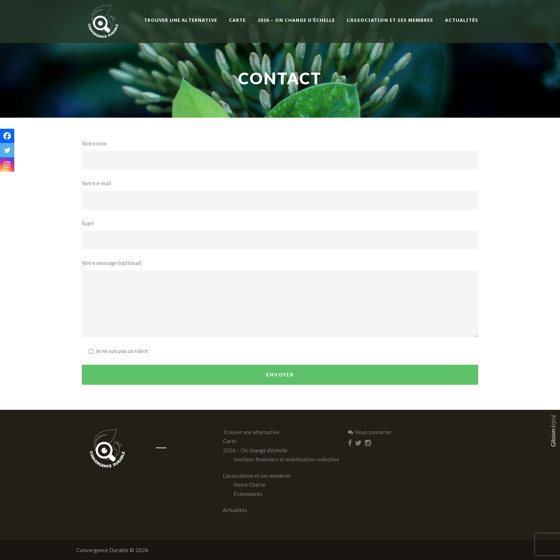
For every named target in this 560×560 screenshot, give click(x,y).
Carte (237, 20)
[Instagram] (7, 164)
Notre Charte (249, 484)
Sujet (280, 235)
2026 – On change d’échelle (296, 20)
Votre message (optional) (280, 299)
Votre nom (280, 155)
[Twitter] (7, 150)
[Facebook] (7, 136)
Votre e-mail (280, 195)
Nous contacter (370, 432)
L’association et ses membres (390, 20)
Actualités (461, 20)
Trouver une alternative (180, 20)
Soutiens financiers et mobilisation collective (286, 459)
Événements (248, 494)
